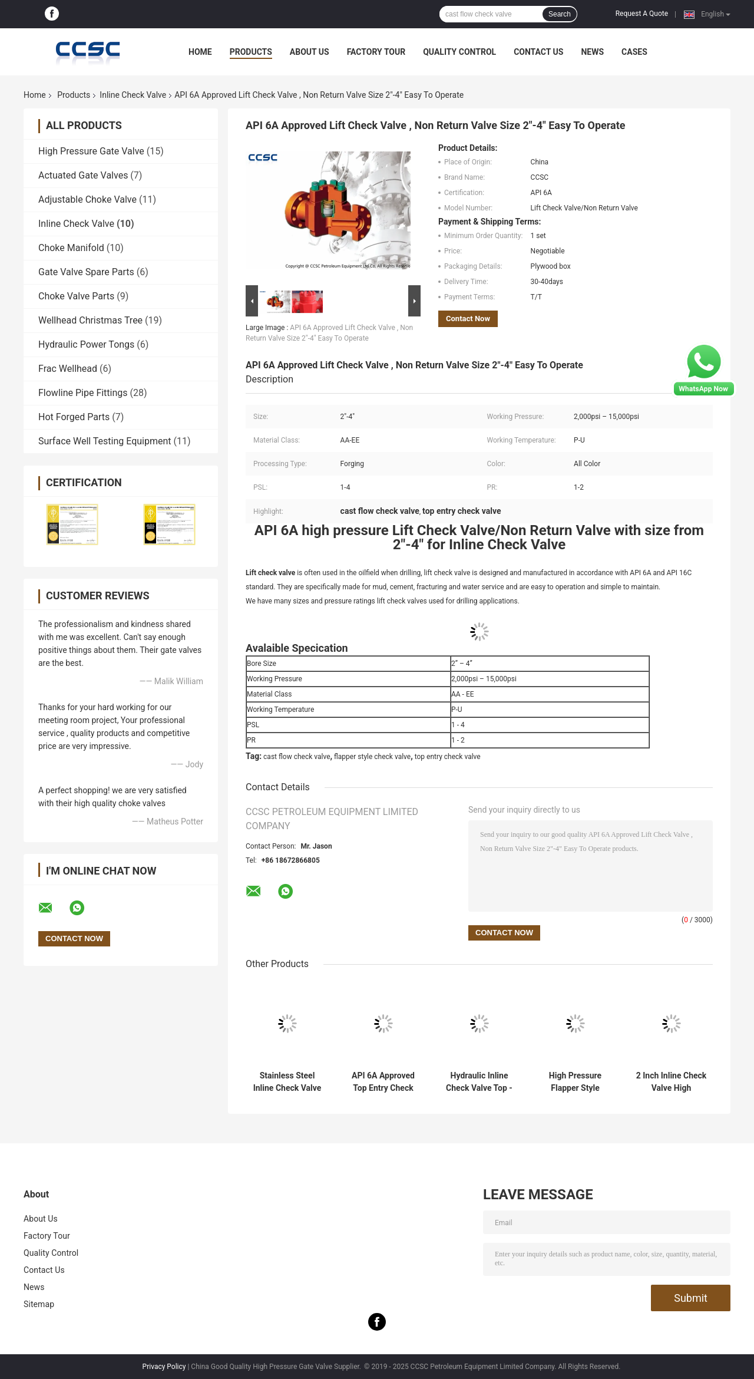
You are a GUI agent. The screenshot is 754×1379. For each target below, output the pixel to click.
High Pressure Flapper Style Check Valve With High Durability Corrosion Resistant (575, 1082)
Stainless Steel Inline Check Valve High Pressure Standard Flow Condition (287, 1082)
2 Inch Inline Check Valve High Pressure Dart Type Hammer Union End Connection (671, 1082)
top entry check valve (448, 757)
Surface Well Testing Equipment (104, 441)
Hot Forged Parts (74, 417)
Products (251, 52)
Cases (634, 52)
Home (200, 52)
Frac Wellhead (67, 368)
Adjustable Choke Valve (87, 199)
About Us (309, 52)
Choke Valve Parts (76, 296)
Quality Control (459, 52)
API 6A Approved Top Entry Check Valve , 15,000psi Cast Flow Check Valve (383, 1082)
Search (559, 14)
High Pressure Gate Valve (91, 151)
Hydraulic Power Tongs (86, 344)
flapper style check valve (372, 757)
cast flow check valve (296, 757)
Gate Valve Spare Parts (86, 272)
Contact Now (468, 318)
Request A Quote (642, 13)
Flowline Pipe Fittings (83, 392)
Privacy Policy (164, 1366)
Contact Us (538, 52)
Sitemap (39, 1304)
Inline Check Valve (133, 95)
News (592, 52)
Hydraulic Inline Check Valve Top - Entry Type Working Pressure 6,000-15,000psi (479, 1082)
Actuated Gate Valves (83, 175)
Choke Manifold (71, 247)
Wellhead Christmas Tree (90, 320)
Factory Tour (376, 52)
